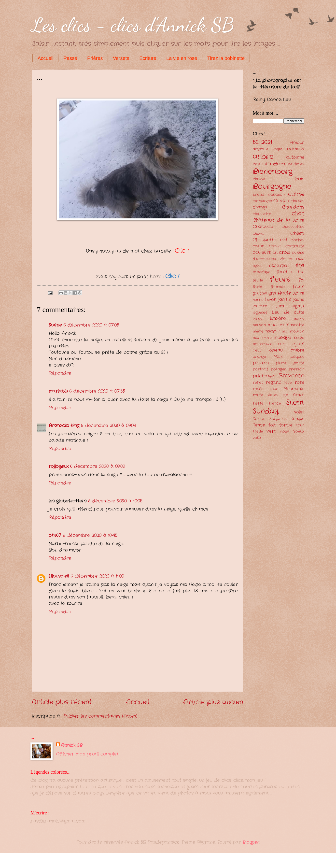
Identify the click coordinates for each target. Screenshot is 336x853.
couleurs (262, 252)
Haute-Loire (291, 293)
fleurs (280, 279)
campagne (262, 201)
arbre (263, 156)
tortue (286, 425)
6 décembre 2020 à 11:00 (97, 576)
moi (285, 331)
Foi (301, 280)
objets (297, 344)
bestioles (296, 164)
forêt (258, 287)
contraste (294, 246)
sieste (258, 403)
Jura (280, 306)
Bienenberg (273, 171)
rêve (287, 382)
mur (256, 338)
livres (257, 318)
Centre (281, 201)
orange (259, 356)
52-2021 (262, 142)
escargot (279, 265)
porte (299, 363)
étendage (261, 272)
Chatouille (263, 226)
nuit (281, 344)
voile (257, 438)
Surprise (278, 419)
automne (295, 157)
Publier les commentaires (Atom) (100, 716)
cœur (274, 246)
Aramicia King (64, 425)
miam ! (273, 331)
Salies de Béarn (286, 395)
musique (282, 337)
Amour (297, 142)
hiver (270, 299)
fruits (298, 287)
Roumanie (294, 389)
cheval (258, 233)
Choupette (264, 240)
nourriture (262, 344)
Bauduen (275, 164)
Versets (121, 58)
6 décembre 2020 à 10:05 (115, 501)
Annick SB (72, 745)
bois (299, 179)
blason (259, 179)
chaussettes (293, 226)
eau (300, 259)
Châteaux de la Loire (278, 220)
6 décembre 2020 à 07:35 (97, 391)
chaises (297, 201)
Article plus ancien (213, 702)
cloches (297, 240)
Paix (278, 356)
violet (285, 431)
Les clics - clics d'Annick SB (133, 24)
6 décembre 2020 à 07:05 (91, 325)
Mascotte (295, 325)
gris (272, 293)
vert (271, 431)
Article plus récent (62, 702)
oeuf (257, 350)
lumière (278, 318)
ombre (297, 350)
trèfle (258, 431)
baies (258, 164)
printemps (264, 376)
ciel (283, 240)
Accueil (45, 58)
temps (297, 419)
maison (259, 325)
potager (278, 369)
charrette (262, 214)
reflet (258, 382)
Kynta (298, 306)
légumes (260, 312)
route (258, 395)
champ (260, 207)
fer (301, 272)
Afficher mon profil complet (87, 754)
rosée (258, 389)
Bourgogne (272, 186)
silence (275, 403)
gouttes (260, 293)
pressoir (296, 369)
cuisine (298, 252)
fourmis (278, 287)
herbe (258, 299)
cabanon (276, 194)
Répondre (60, 373)
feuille (258, 280)
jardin (284, 299)
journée (260, 306)
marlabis (58, 391)
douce (286, 259)
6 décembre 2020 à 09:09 (97, 466)
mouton (297, 331)
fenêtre (284, 272)
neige (299, 338)
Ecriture (147, 58)
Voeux (298, 431)
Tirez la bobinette (226, 58)
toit (272, 425)
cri (275, 252)
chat (298, 213)
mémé (258, 331)
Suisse (259, 419)
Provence (291, 376)
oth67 (55, 535)
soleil (299, 412)
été (299, 265)
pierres (261, 363)
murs (267, 338)
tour (300, 425)
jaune (298, 299)
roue (273, 389)
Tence (259, 425)
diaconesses (264, 259)
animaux (295, 149)
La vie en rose (181, 58)
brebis (259, 194)
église (258, 266)
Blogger (250, 842)
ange (277, 149)
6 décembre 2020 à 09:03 (108, 425)
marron (276, 325)
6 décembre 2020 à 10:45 (90, 535)
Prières (95, 58)
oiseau (276, 350)
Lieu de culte (288, 312)
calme (296, 194)
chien (297, 233)
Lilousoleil (59, 576)
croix (284, 252)
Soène (55, 325)
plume (281, 363)
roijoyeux (59, 466)
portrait (260, 369)
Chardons (293, 207)
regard (273, 382)
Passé (70, 58)
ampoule (260, 149)
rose (299, 382)
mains (299, 318)
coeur (258, 246)
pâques (297, 356)
